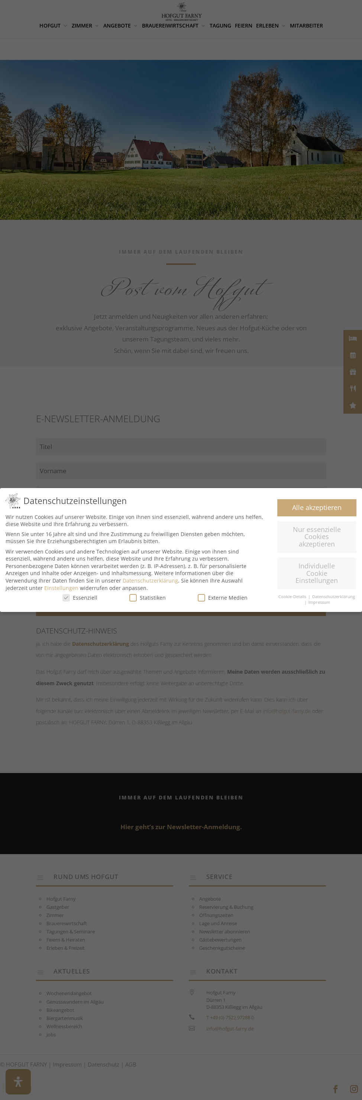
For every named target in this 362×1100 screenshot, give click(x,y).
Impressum (319, 602)
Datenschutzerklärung (150, 580)
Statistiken (147, 597)
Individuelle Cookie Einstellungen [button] (316, 573)
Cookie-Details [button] (292, 596)
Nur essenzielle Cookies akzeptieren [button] (317, 536)
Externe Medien (223, 597)
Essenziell (79, 597)
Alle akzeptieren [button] (317, 507)
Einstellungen (61, 587)
